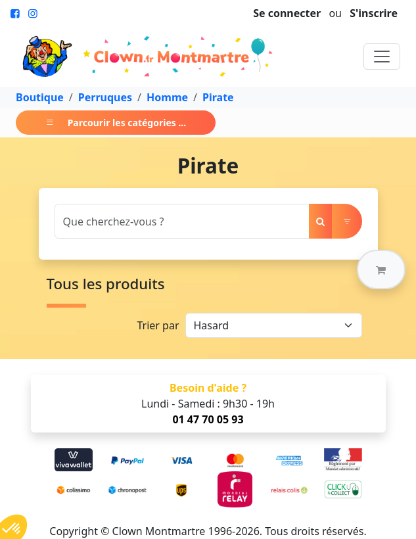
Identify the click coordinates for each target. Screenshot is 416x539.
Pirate (218, 97)
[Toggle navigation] (381, 56)
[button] (381, 269)
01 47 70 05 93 (207, 419)
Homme (167, 97)
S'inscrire (374, 13)
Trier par (158, 325)
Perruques (105, 97)
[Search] (182, 221)
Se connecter (287, 13)
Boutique (40, 97)
